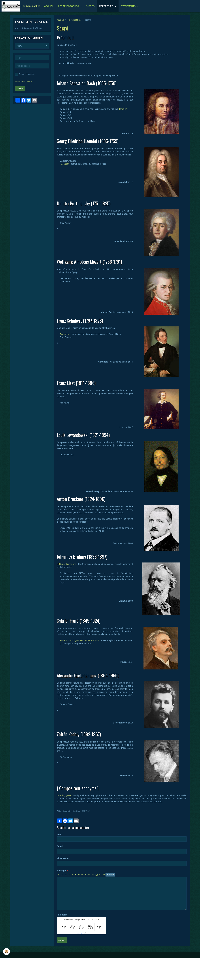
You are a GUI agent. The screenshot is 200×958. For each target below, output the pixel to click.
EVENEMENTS (128, 6)
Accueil (60, 20)
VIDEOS (90, 6)
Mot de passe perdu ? (23, 81)
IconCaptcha (81, 933)
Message (61, 870)
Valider (20, 88)
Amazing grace (64, 795)
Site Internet (63, 858)
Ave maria (65, 334)
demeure (123, 109)
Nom (59, 834)
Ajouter (61, 940)
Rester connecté (25, 74)
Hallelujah (64, 164)
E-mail (60, 846)
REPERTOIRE (106, 6)
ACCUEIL (49, 6)
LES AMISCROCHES (68, 6)
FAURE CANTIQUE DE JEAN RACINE (79, 640)
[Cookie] (6, 951)
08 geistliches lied (67, 564)
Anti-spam (62, 914)
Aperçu (110, 875)
